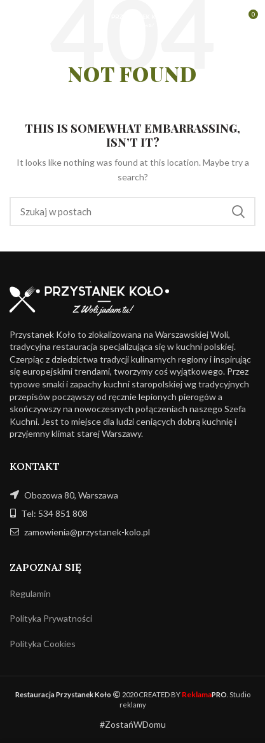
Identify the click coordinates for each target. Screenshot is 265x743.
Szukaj (238, 211)
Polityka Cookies (43, 643)
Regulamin (30, 593)
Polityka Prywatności (51, 618)
